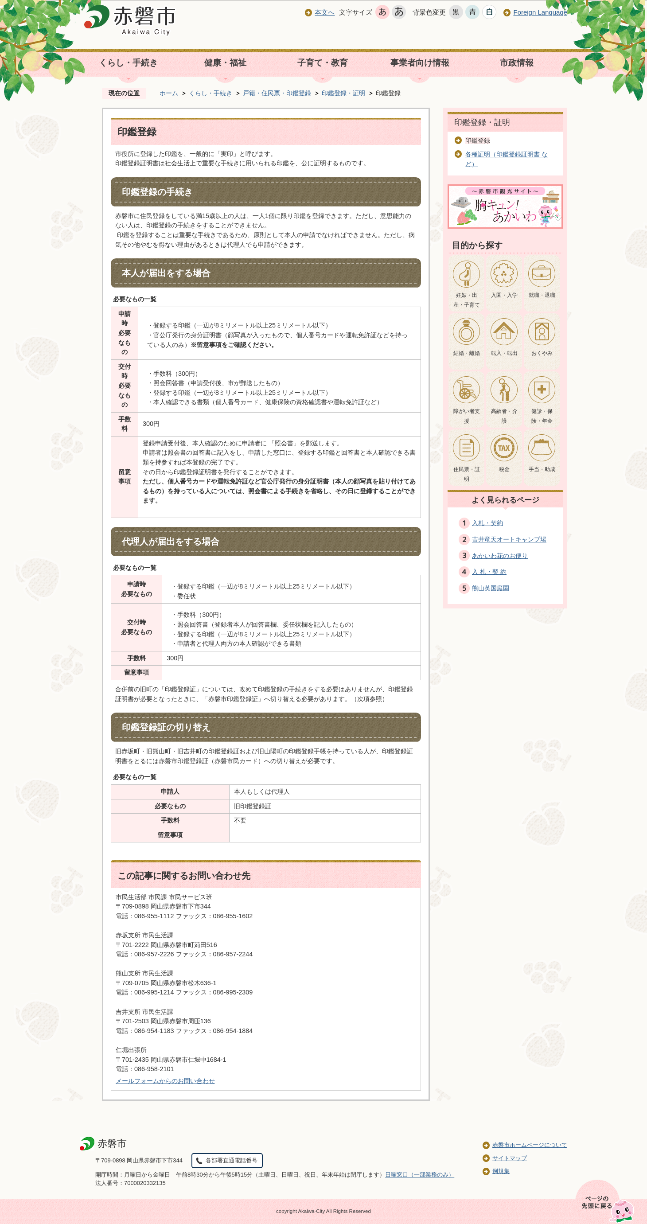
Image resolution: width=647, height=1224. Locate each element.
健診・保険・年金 (542, 416)
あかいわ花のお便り (500, 555)
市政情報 (517, 62)
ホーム (169, 93)
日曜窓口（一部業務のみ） (419, 1174)
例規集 (501, 1171)
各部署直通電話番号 (231, 1160)
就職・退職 (542, 295)
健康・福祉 (225, 62)
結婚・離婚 (466, 353)
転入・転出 (504, 353)
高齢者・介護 (504, 416)
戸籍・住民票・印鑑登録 (277, 93)
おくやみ (542, 353)
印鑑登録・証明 (343, 93)
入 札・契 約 (489, 571)
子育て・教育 (322, 62)
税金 (504, 469)
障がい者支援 (466, 416)
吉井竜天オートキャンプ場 (509, 539)
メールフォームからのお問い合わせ (165, 1080)
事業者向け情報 (419, 62)
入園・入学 (504, 295)
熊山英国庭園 (490, 588)
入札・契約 (487, 522)
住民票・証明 (466, 474)
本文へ (325, 12)
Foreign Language (540, 12)
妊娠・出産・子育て (466, 300)
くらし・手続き (128, 62)
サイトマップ (509, 1158)
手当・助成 (542, 469)
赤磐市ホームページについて (529, 1145)
